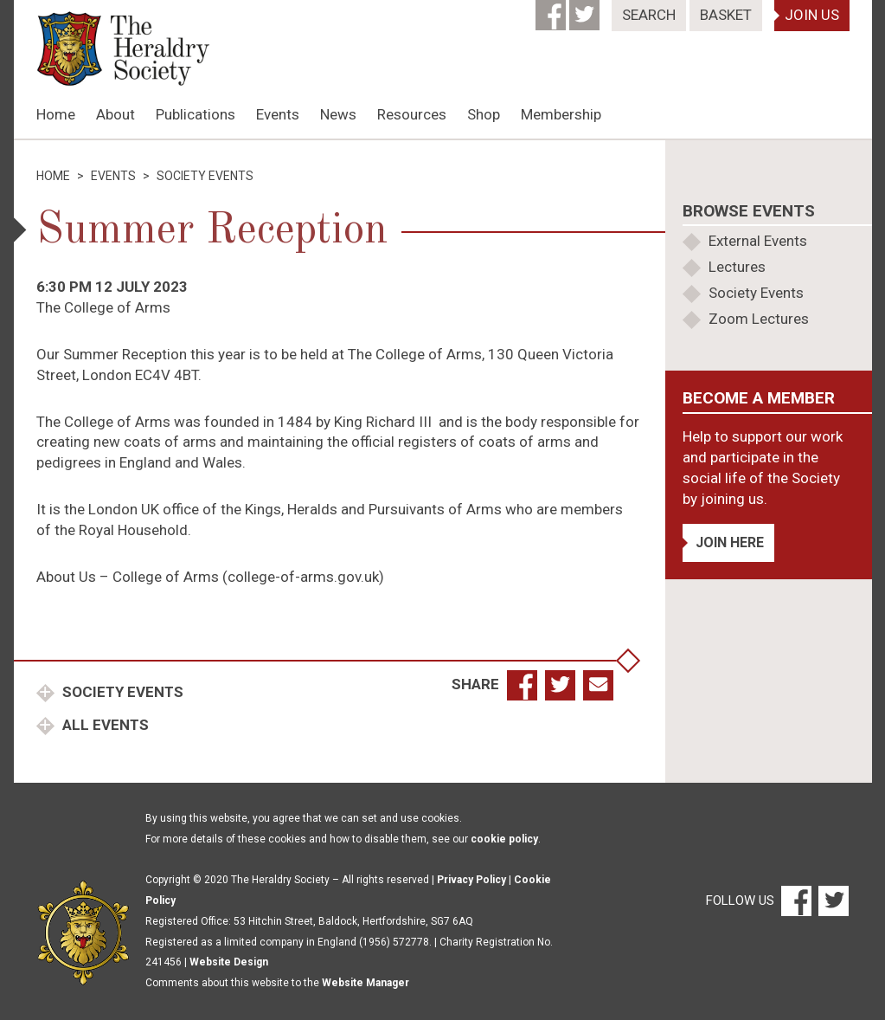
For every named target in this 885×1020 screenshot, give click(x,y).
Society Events (121, 691)
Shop (483, 114)
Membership (561, 114)
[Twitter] (586, 9)
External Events (758, 240)
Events (277, 114)
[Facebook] (552, 9)
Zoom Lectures (759, 318)
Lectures (737, 266)
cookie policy (504, 839)
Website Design (228, 962)
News (338, 114)
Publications (195, 114)
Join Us (812, 14)
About (115, 114)
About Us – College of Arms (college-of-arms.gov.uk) (210, 576)
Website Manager (365, 983)
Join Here (730, 542)
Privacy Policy (471, 880)
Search (649, 14)
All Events (104, 724)
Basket (726, 14)
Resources (411, 114)
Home (55, 114)
